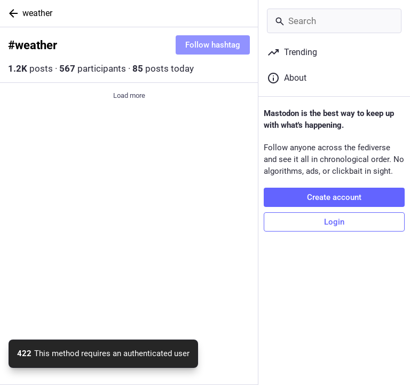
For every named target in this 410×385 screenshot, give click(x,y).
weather (37, 13)
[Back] (11, 13)
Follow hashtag (212, 45)
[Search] (334, 21)
